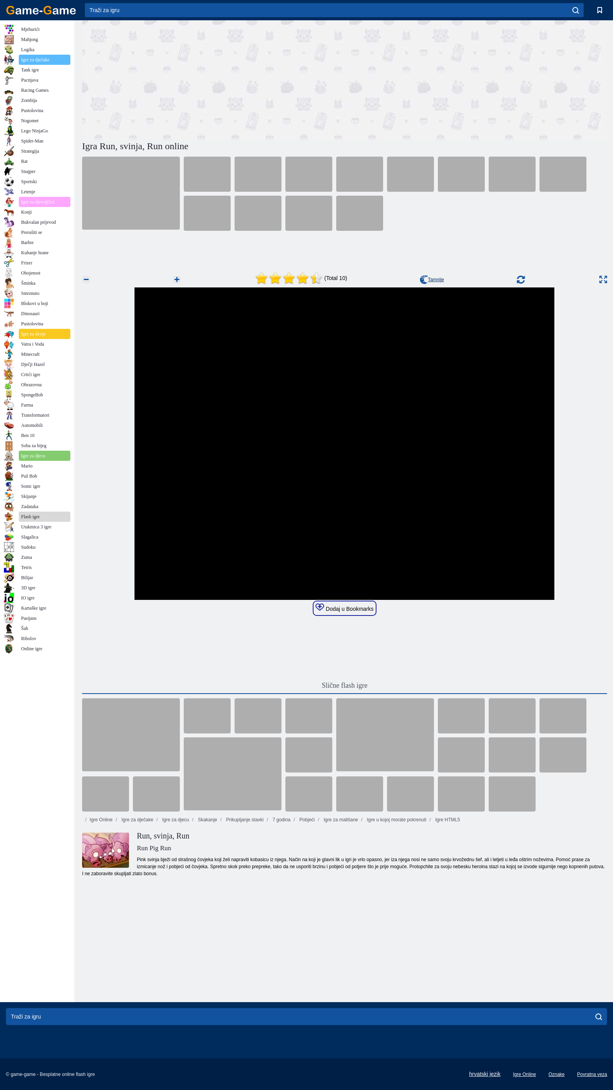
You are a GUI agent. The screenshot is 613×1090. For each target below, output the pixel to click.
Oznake (556, 1074)
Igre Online (101, 819)
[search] (575, 10)
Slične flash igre (344, 685)
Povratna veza (592, 1074)
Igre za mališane (340, 819)
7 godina (280, 819)
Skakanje (207, 819)
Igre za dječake (136, 819)
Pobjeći (306, 819)
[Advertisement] (213, 79)
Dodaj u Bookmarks (344, 607)
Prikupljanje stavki (244, 819)
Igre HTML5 (447, 819)
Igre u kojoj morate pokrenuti (396, 819)
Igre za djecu (175, 819)
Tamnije (432, 279)
